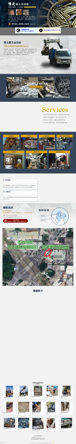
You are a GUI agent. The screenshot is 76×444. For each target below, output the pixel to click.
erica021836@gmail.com (39, 437)
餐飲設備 (36, 152)
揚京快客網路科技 (45, 442)
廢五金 (29, 136)
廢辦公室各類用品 (64, 136)
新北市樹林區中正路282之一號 (52, 30)
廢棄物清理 (59, 152)
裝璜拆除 (13, 152)
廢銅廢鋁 (11, 136)
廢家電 (47, 136)
